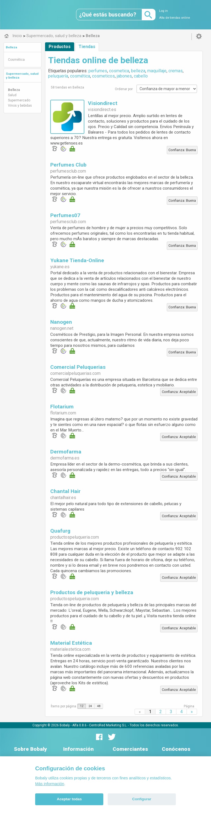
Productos (60, 46)
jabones (124, 76)
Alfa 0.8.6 (79, 725)
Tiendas (87, 46)
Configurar (141, 799)
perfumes (97, 70)
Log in (163, 11)
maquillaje (156, 70)
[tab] (22, 47)
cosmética (80, 76)
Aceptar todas (69, 799)
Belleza (11, 47)
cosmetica (119, 70)
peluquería (58, 76)
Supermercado (19, 100)
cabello (141, 76)
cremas (175, 70)
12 (81, 706)
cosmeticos (103, 76)
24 (90, 706)
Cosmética (16, 60)
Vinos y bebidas (20, 105)
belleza (138, 70)
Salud (12, 95)
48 (98, 706)
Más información (49, 784)
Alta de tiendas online (174, 18)
